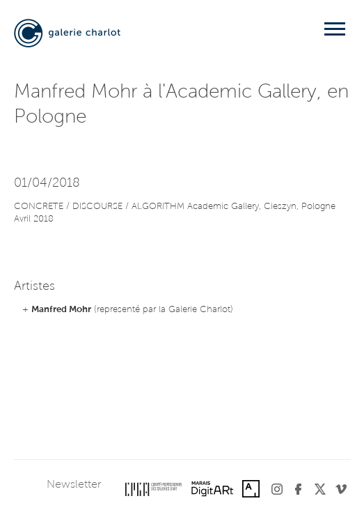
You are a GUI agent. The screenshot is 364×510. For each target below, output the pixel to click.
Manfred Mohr (61, 309)
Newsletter (74, 484)
